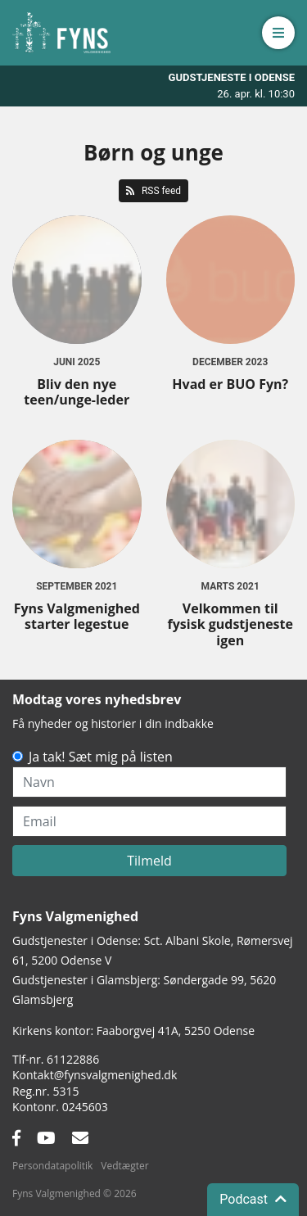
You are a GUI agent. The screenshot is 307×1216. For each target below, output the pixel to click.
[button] (278, 32)
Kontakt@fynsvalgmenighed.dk (94, 1075)
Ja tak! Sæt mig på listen (101, 757)
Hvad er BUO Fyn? (230, 384)
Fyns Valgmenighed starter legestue (77, 616)
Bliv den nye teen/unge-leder (76, 392)
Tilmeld (149, 861)
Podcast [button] (253, 1199)
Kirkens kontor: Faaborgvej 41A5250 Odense (133, 1030)
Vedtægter (124, 1166)
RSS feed (153, 191)
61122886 (73, 1059)
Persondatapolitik (52, 1166)
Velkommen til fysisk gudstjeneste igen (230, 624)
